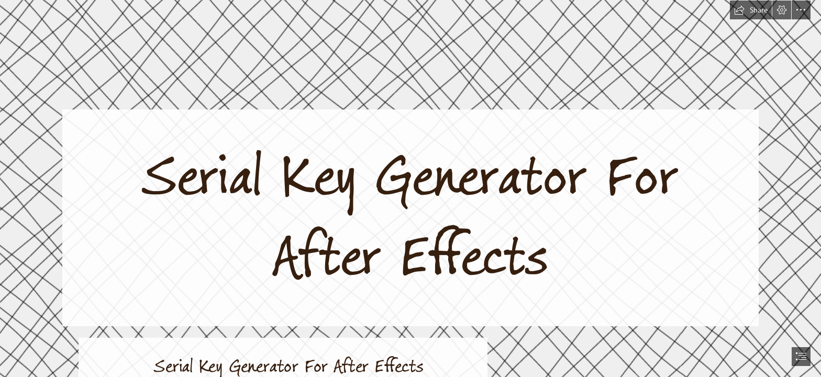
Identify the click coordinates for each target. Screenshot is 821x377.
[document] (410, 188)
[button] (751, 10)
